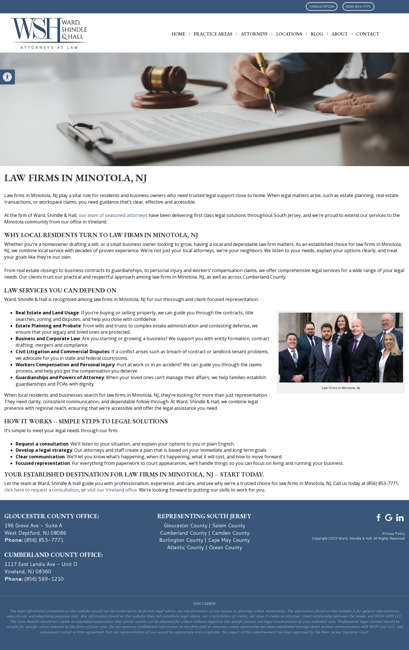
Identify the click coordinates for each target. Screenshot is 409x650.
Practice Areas (213, 34)
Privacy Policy (393, 533)
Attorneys (254, 34)
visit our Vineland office (112, 490)
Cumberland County (183, 532)
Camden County (230, 532)
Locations (289, 34)
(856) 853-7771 (358, 6)
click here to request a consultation (41, 490)
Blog (317, 34)
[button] (7, 77)
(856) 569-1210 (44, 578)
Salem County (228, 525)
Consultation (321, 6)
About (339, 34)
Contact (367, 34)
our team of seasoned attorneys (113, 215)
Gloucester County (185, 525)
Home (178, 34)
